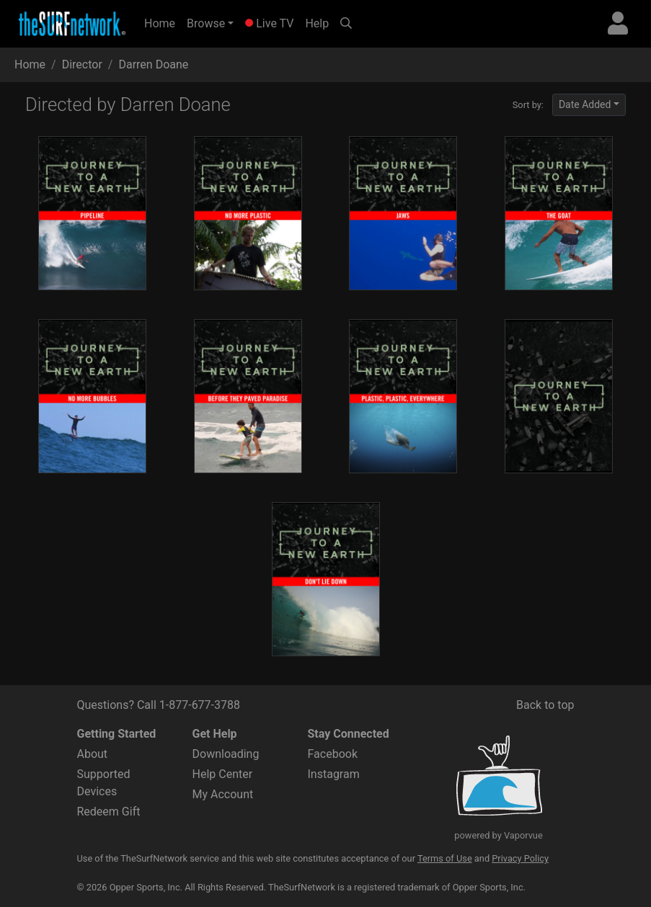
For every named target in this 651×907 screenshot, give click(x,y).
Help (317, 23)
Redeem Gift (109, 811)
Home (162, 22)
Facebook (333, 754)
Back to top (545, 705)
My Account (223, 794)
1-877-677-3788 (199, 705)
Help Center (222, 774)
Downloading (226, 754)
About (92, 754)
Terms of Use (444, 858)
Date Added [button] (585, 104)
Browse (206, 23)
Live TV (269, 23)
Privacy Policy (520, 858)
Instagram (334, 774)
